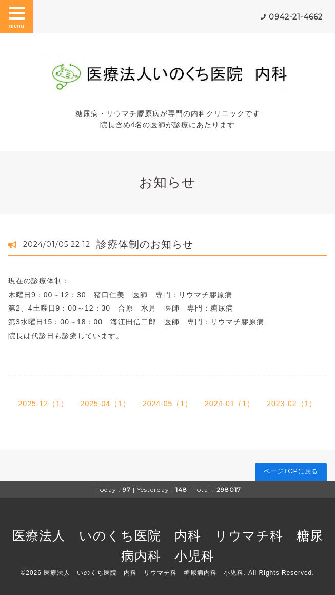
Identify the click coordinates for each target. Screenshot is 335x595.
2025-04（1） (105, 403)
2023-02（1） (292, 403)
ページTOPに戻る (291, 471)
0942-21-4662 (296, 17)
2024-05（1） (167, 403)
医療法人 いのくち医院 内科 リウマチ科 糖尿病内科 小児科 (144, 573)
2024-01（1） (229, 403)
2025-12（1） (43, 403)
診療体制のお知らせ (144, 244)
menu (17, 16)
